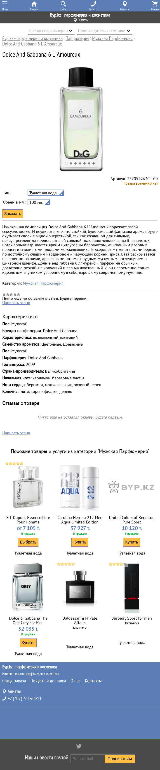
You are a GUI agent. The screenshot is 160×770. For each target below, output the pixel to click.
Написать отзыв (16, 303)
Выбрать (28, 542)
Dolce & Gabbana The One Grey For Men (28, 620)
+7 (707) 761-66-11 (25, 698)
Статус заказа (14, 681)
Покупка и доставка (48, 681)
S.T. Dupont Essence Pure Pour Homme (28, 519)
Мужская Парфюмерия (43, 283)
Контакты (93, 681)
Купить (79, 542)
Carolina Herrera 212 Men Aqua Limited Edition (79, 519)
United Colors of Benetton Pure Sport (132, 519)
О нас (75, 681)
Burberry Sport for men (131, 618)
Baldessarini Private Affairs (80, 620)
